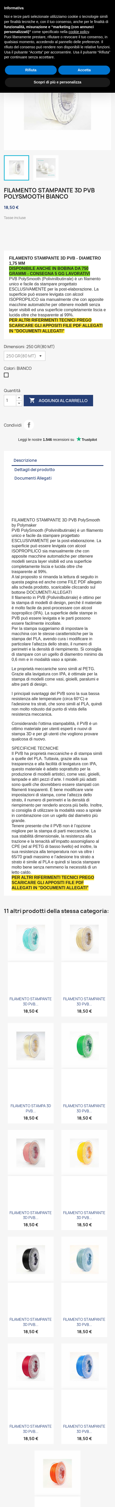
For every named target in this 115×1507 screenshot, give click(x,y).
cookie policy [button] (79, 32)
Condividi (29, 425)
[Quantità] (10, 400)
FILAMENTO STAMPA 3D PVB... (31, 1108)
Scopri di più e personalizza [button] (57, 82)
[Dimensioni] (24, 356)
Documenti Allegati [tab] (33, 478)
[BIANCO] (7, 376)
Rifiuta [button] (31, 70)
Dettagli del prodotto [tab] (34, 469)
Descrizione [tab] (25, 460)
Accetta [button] (84, 70)
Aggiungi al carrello (58, 400)
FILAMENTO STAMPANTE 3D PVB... (31, 1001)
